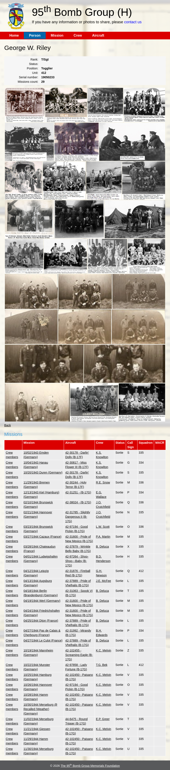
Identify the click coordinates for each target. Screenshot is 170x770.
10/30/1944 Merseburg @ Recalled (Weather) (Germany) (40, 709)
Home (14, 35)
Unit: (35, 72)
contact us (133, 22)
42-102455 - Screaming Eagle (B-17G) (79, 655)
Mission (57, 35)
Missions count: (28, 81)
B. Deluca (102, 546)
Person (34, 35)
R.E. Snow (103, 482)
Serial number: (28, 77)
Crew (78, 35)
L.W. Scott (103, 526)
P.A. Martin (103, 536)
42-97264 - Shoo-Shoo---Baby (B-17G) (76, 561)
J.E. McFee (103, 581)
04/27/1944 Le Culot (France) (43, 640)
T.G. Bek (102, 665)
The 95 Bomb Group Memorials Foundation (90, 765)
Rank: (34, 59)
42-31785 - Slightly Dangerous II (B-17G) (77, 517)
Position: (32, 68)
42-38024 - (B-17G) (78, 502)
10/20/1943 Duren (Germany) (43, 472)
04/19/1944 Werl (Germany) (42, 600)
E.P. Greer (103, 719)
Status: (33, 64)
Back (7, 425)
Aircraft (98, 35)
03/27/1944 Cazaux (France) (42, 536)
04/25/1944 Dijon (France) (41, 620)
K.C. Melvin (103, 650)
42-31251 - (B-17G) (78, 492)
